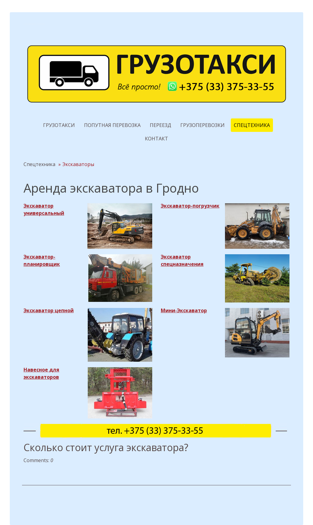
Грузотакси (59, 125)
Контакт (156, 138)
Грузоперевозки (202, 125)
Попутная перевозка (112, 125)
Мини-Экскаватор (184, 310)
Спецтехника (252, 125)
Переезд (160, 125)
